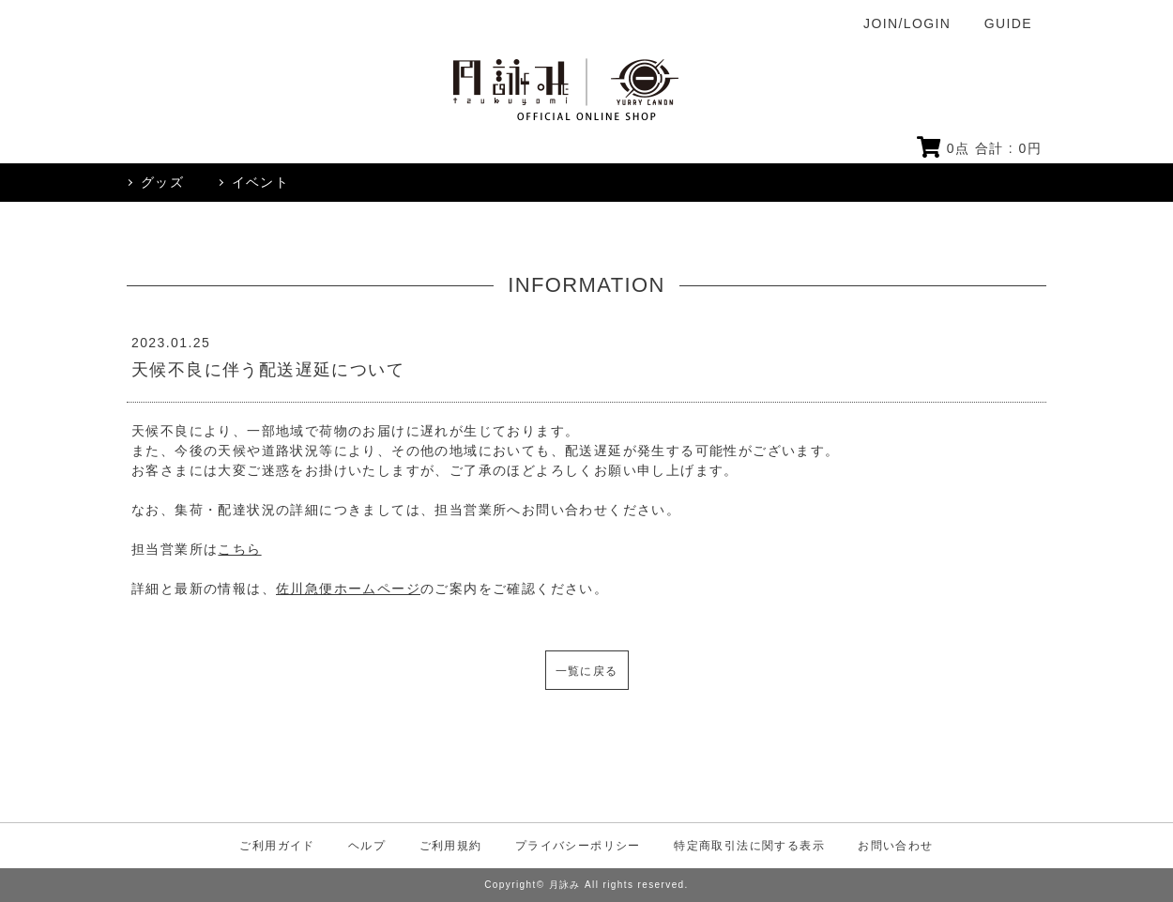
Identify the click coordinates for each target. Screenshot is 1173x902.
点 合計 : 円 (979, 148)
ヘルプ (367, 845)
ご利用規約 (450, 845)
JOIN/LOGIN (907, 23)
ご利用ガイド (276, 845)
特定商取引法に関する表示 (749, 845)
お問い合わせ (895, 845)
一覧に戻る (587, 671)
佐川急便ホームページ (348, 588)
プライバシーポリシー (578, 845)
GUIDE (1008, 23)
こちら (239, 549)
